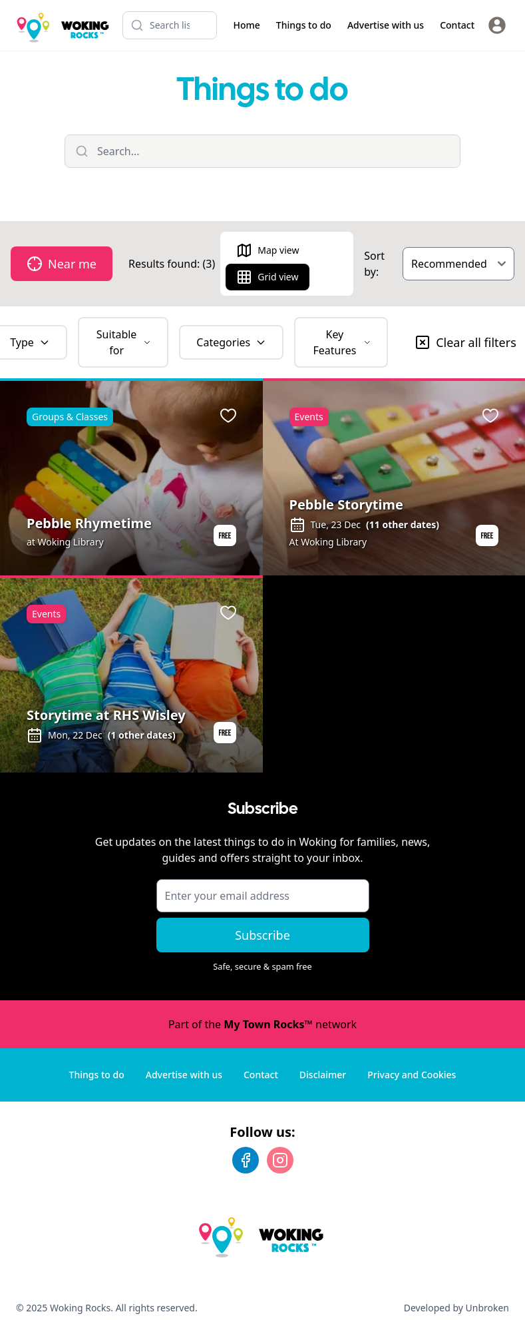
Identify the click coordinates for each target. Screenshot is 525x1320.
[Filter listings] (262, 151)
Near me (61, 264)
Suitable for (124, 342)
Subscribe (262, 935)
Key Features (342, 342)
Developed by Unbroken (456, 1307)
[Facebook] (245, 1160)
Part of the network (262, 1024)
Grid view (267, 277)
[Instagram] (280, 1160)
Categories (231, 342)
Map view (267, 250)
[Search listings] (169, 25)
